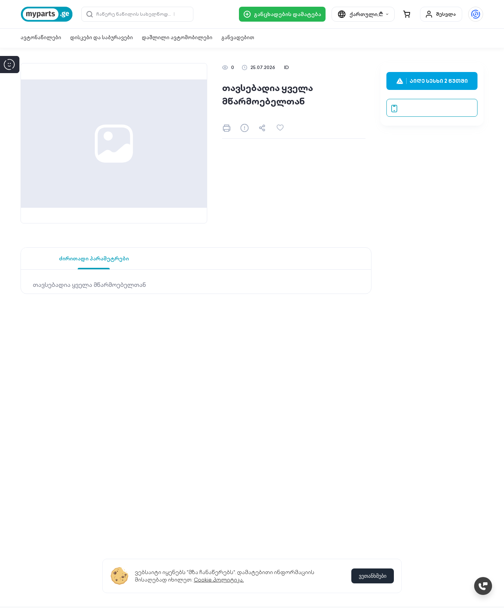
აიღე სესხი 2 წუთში (432, 81)
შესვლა (440, 14)
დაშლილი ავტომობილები (177, 37)
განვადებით (237, 37)
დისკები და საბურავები (101, 37)
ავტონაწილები (41, 37)
